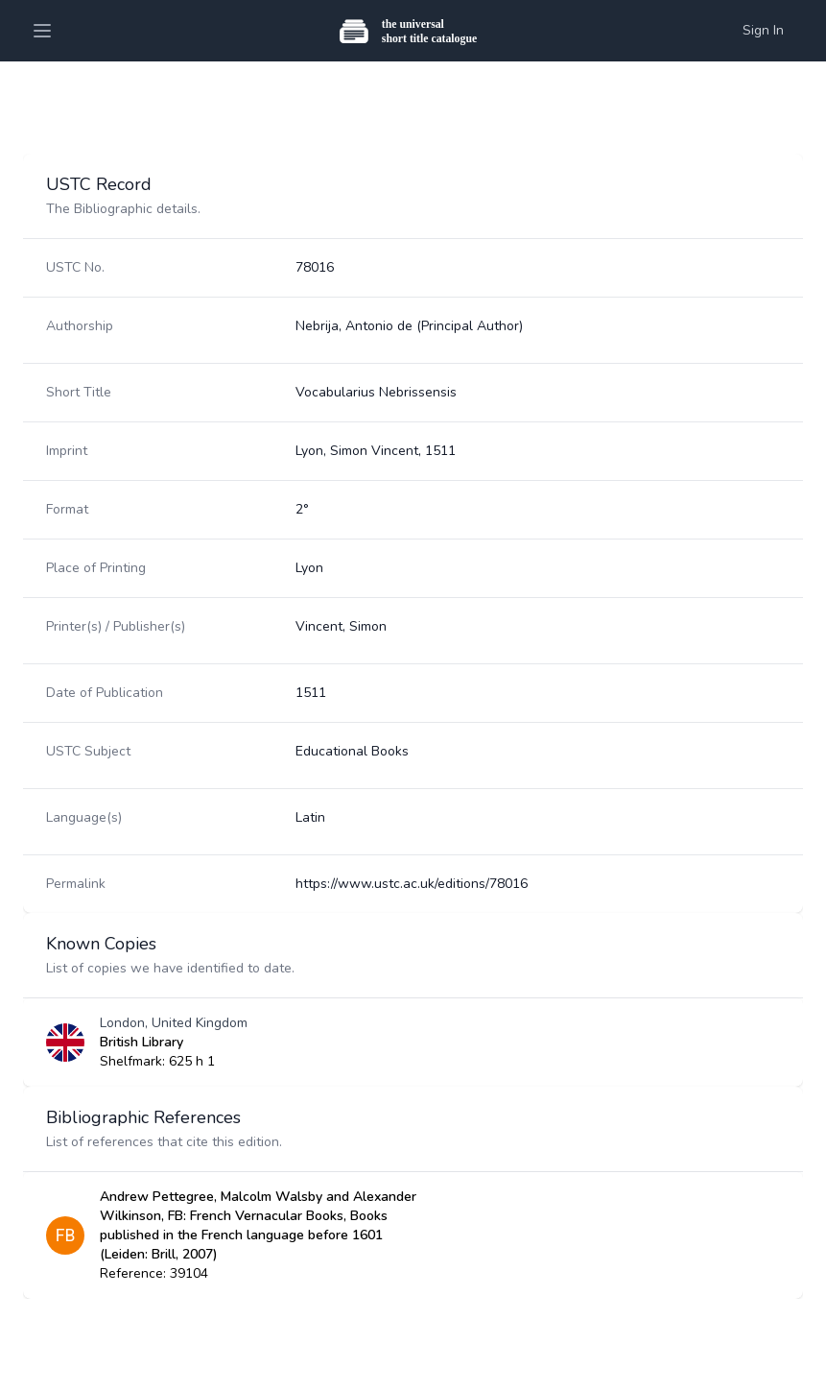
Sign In (763, 30)
